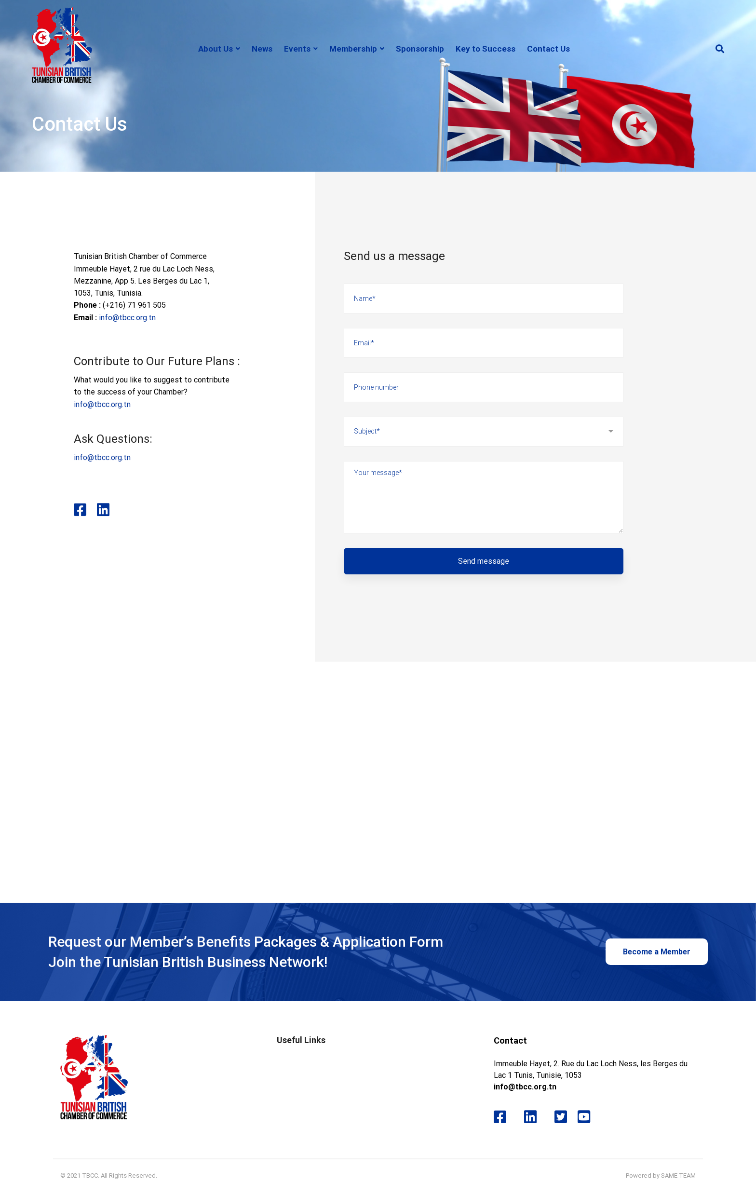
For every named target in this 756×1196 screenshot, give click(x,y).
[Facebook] (80, 524)
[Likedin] (107, 524)
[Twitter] (560, 1117)
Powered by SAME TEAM (661, 1175)
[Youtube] (587, 1117)
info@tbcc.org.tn (127, 317)
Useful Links (301, 1040)
